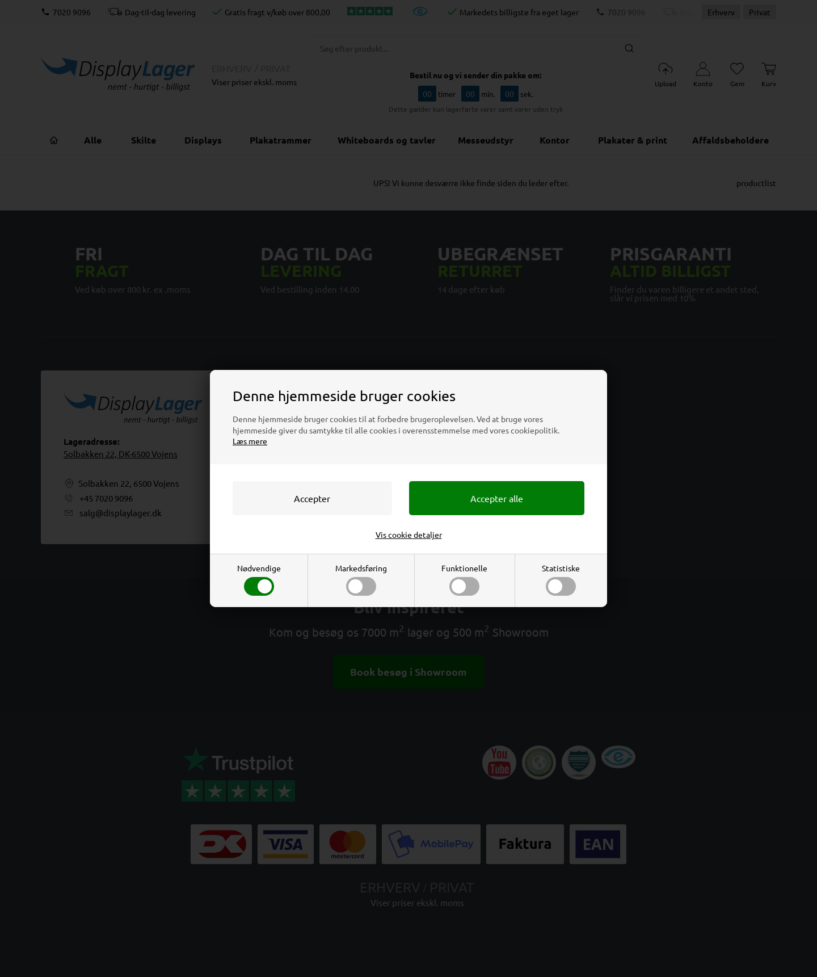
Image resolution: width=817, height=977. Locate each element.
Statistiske (561, 579)
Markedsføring (361, 579)
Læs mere (250, 441)
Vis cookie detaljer (409, 534)
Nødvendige (259, 579)
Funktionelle (464, 579)
